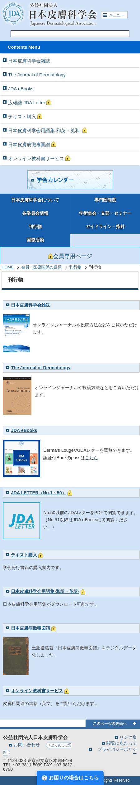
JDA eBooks (21, 88)
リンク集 (128, 737)
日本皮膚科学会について (35, 200)
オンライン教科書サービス (39, 158)
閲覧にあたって (121, 743)
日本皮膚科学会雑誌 (29, 60)
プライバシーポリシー (117, 751)
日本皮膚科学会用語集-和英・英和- (47, 130)
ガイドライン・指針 (105, 226)
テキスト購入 (25, 116)
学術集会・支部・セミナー (105, 213)
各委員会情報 (35, 213)
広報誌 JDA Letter (29, 102)
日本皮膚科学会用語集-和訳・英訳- (45, 591)
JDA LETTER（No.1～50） (38, 492)
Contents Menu (24, 47)
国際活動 (35, 240)
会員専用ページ (70, 256)
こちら (91, 457)
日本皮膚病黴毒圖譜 (32, 144)
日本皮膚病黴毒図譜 (30, 628)
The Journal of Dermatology (37, 74)
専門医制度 (105, 200)
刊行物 (35, 226)
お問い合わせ (27, 744)
